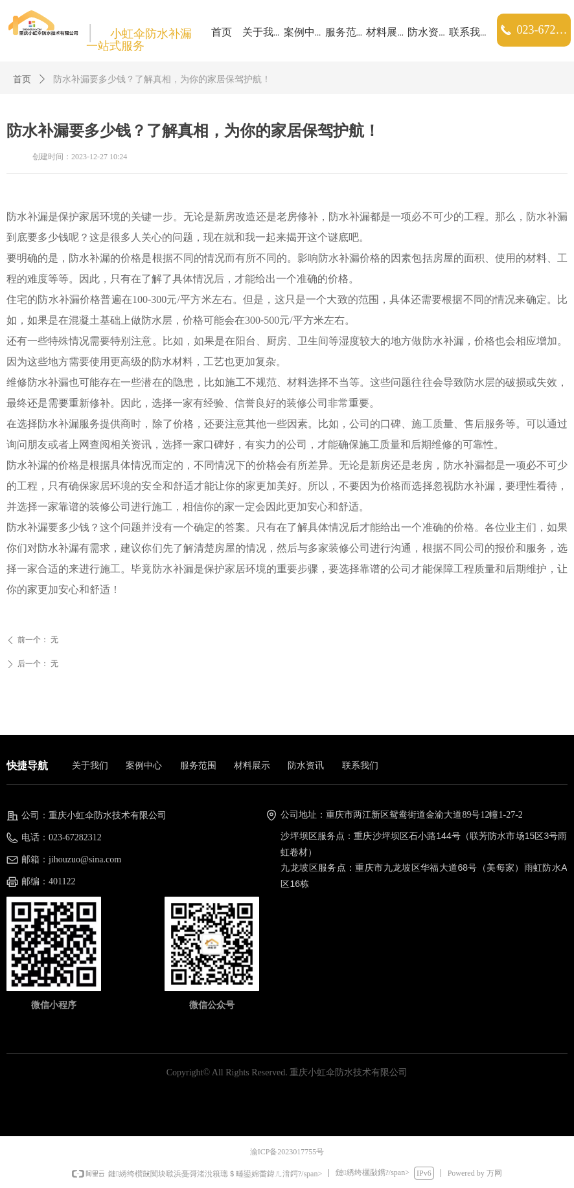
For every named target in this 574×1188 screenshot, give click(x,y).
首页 (22, 79)
